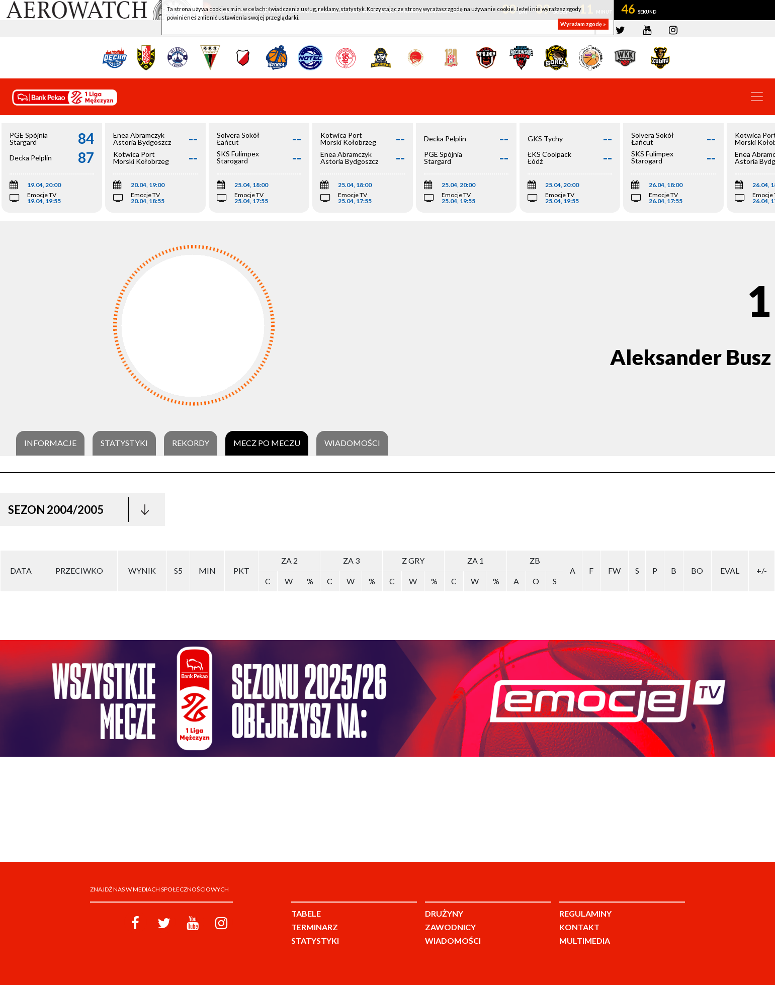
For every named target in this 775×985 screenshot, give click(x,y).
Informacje (50, 442)
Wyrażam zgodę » (583, 24)
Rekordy (190, 442)
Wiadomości (352, 442)
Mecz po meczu (266, 442)
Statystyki (124, 442)
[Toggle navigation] (757, 96)
